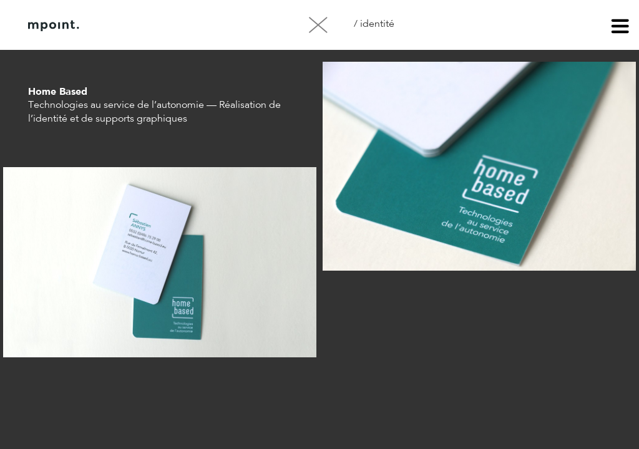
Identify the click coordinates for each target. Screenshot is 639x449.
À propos (154, 26)
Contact (218, 26)
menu (620, 28)
